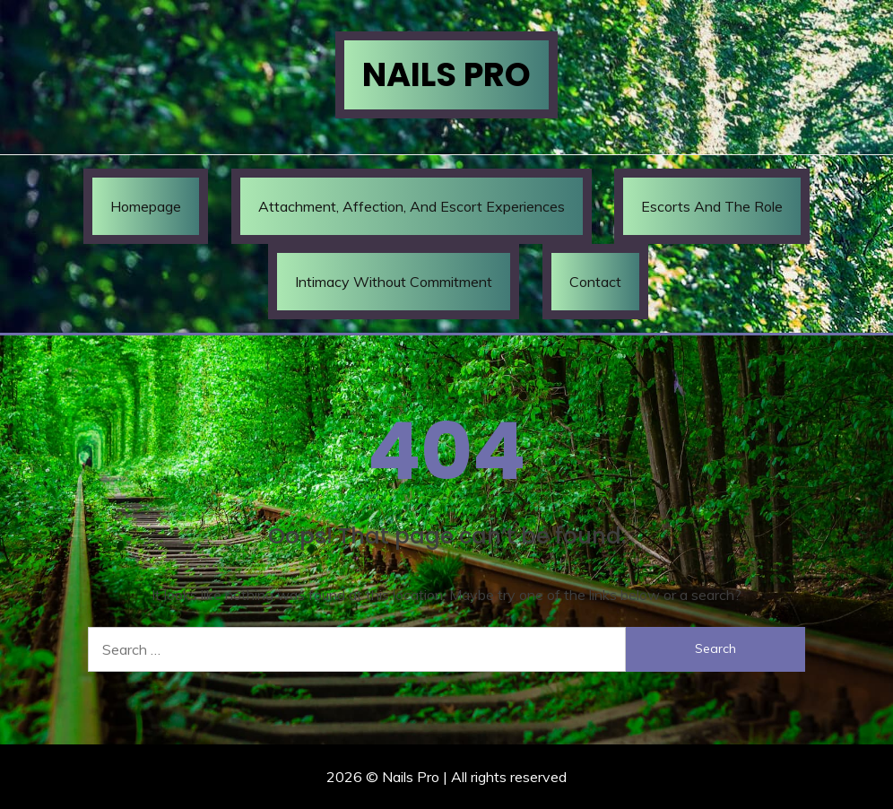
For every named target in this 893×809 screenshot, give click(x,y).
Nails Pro (446, 74)
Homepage (145, 206)
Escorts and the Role (712, 206)
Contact (595, 282)
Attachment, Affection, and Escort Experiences (411, 206)
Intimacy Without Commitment (393, 282)
